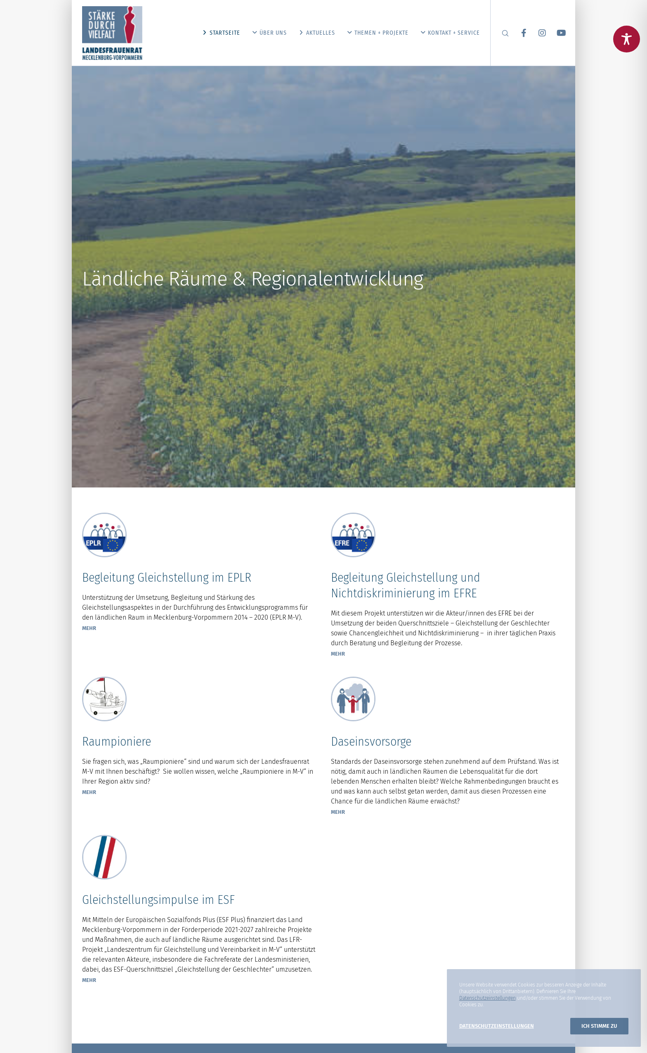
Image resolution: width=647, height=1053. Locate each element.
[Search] (500, 33)
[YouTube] (555, 33)
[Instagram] (537, 33)
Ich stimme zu (599, 1026)
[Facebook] (518, 33)
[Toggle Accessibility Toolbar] (626, 39)
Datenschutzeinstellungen (487, 998)
